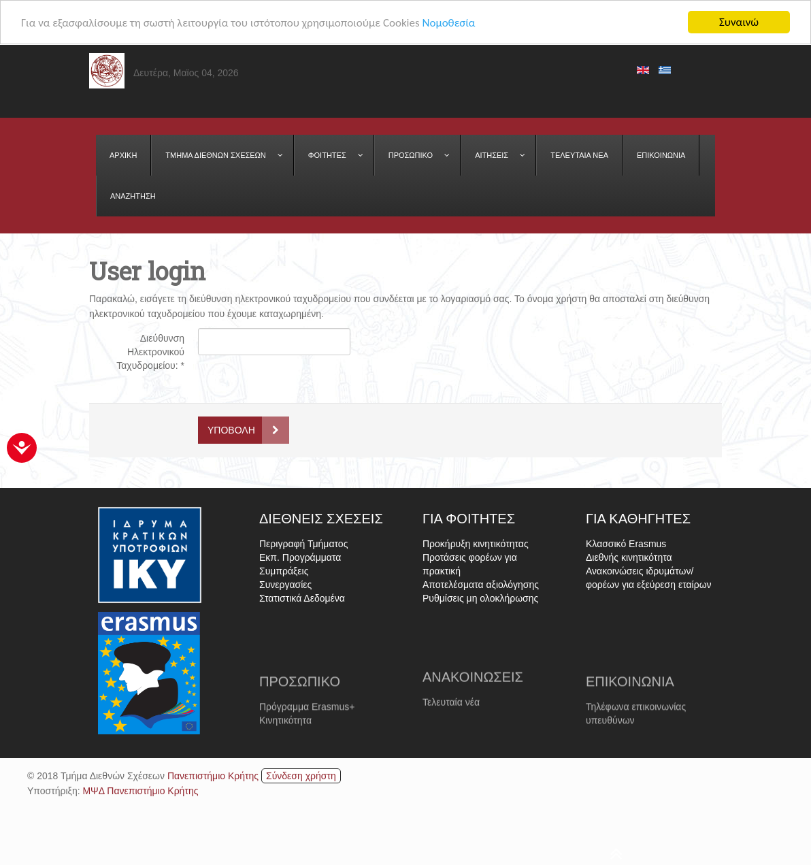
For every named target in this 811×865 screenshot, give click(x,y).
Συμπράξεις (283, 571)
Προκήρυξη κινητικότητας (476, 543)
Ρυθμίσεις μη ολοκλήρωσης (480, 598)
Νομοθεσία (448, 22)
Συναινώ (739, 22)
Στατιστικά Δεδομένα (302, 598)
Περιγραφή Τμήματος (303, 543)
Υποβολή (231, 430)
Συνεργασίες (285, 584)
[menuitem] (123, 155)
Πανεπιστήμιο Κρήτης (213, 775)
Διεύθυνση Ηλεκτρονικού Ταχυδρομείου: (150, 352)
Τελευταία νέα (451, 721)
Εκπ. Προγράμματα (300, 557)
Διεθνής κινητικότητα (629, 557)
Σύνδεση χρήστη (301, 775)
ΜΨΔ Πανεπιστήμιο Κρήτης (140, 790)
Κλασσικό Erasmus (626, 543)
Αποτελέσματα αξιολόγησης (481, 584)
